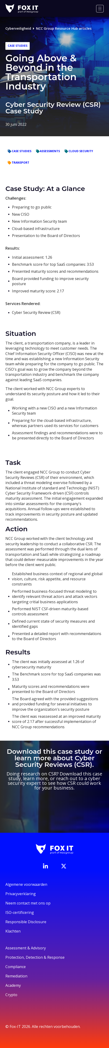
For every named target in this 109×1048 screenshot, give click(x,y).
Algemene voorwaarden (26, 884)
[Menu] (100, 8)
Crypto (11, 994)
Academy (13, 985)
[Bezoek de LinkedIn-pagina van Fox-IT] (45, 866)
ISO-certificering (19, 912)
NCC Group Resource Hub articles (63, 28)
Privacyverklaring (20, 893)
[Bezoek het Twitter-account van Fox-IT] (63, 866)
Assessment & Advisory (25, 948)
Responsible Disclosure (25, 921)
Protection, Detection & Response (35, 957)
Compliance (15, 966)
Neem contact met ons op (28, 903)
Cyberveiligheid (18, 28)
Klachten (13, 931)
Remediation (16, 976)
